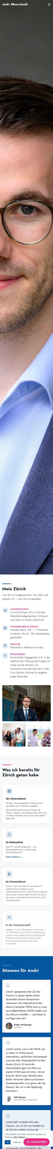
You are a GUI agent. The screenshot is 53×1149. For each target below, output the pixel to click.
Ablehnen (17, 1142)
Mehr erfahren (19, 1137)
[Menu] (49, 4)
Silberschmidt (15, 4)
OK (7, 1142)
